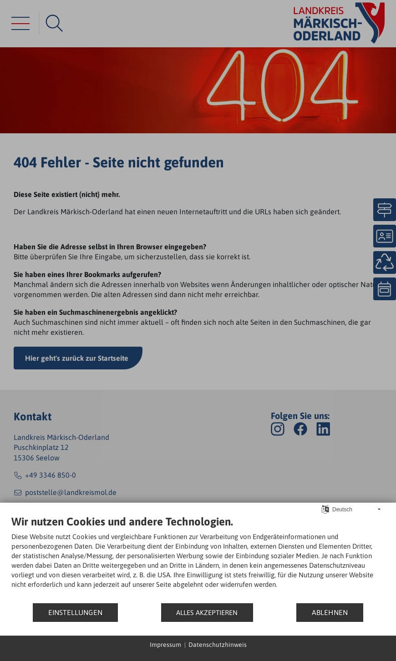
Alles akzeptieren (207, 612)
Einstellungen (75, 612)
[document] (198, 558)
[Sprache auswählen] (325, 509)
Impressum (165, 644)
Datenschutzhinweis (217, 644)
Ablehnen (330, 612)
